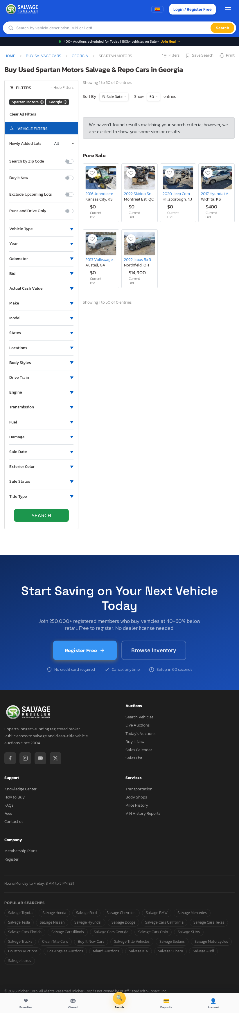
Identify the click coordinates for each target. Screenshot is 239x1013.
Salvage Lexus (19, 960)
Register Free (85, 650)
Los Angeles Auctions (65, 951)
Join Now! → (171, 41)
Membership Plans (20, 851)
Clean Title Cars (55, 941)
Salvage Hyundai (88, 922)
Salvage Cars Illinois (67, 932)
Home (9, 56)
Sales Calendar (138, 750)
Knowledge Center (20, 789)
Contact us (13, 822)
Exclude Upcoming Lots (30, 194)
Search (222, 28)
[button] (41, 229)
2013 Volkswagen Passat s (107, 259)
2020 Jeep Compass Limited (187, 193)
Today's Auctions (140, 734)
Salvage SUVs (189, 932)
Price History (136, 805)
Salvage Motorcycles (211, 941)
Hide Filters (62, 88)
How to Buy (14, 797)
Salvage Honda (54, 912)
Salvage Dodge (123, 922)
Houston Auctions (22, 951)
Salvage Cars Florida (25, 932)
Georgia (80, 56)
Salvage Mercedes (192, 912)
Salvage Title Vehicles (132, 941)
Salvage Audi (203, 951)
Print (227, 56)
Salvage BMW (157, 912)
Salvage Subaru (170, 951)
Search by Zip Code (26, 161)
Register (11, 859)
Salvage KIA (138, 951)
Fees (8, 813)
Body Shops (136, 797)
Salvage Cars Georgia (111, 932)
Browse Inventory (153, 650)
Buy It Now (18, 178)
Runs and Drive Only (27, 211)
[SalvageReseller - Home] (23, 9)
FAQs (8, 805)
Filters (170, 56)
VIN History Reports (142, 813)
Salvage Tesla (19, 922)
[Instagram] (25, 758)
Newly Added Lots (25, 143)
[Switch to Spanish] (157, 9)
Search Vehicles (139, 717)
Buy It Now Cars (91, 941)
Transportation (138, 789)
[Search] (113, 28)
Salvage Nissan (52, 922)
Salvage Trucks (20, 941)
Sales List (133, 758)
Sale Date (114, 97)
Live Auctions (137, 725)
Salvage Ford (86, 912)
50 (152, 97)
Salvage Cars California (164, 922)
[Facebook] (10, 758)
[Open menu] (228, 9)
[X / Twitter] (55, 758)
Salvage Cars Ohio (153, 932)
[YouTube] (40, 758)
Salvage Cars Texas (208, 922)
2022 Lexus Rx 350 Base (144, 259)
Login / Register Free (192, 9)
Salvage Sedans (172, 941)
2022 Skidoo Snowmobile (146, 193)
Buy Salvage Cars (43, 56)
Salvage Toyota (20, 912)
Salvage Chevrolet (121, 912)
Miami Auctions (106, 951)
